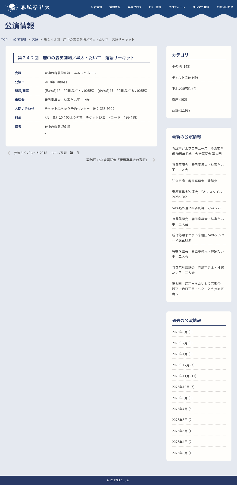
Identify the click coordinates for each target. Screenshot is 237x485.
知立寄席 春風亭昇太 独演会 (194, 180)
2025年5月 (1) (182, 430)
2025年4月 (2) (182, 441)
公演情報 (96, 7)
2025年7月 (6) (182, 408)
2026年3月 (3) (182, 332)
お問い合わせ (225, 7)
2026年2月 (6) (182, 343)
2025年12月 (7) (183, 365)
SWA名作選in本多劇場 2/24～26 (196, 208)
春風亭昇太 (35, 7)
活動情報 (114, 7)
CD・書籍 (155, 7)
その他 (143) (181, 66)
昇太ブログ (135, 7)
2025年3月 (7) (182, 452)
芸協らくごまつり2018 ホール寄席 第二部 (47, 152)
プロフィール (176, 7)
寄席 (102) (179, 99)
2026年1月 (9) (182, 354)
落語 (175, 110)
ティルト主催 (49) (185, 77)
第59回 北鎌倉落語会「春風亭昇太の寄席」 (117, 159)
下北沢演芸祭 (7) (184, 88)
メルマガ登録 (201, 7)
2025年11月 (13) (184, 376)
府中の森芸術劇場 (57, 126)
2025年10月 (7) (183, 386)
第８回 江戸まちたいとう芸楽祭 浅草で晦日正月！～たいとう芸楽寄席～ (198, 288)
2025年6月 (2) (182, 419)
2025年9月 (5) (182, 398)
